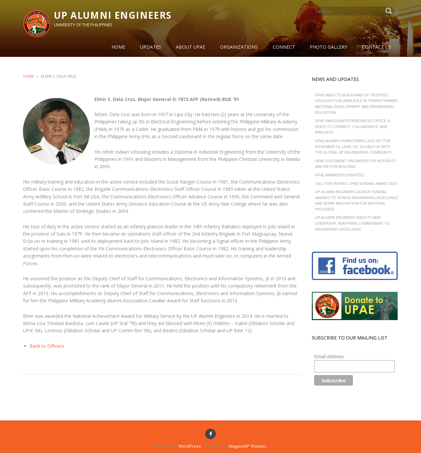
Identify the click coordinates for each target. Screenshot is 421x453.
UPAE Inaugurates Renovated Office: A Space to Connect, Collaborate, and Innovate (352, 126)
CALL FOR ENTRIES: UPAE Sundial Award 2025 (356, 183)
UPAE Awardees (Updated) (339, 174)
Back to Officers (47, 346)
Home (28, 76)
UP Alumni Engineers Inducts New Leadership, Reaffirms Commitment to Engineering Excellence (352, 223)
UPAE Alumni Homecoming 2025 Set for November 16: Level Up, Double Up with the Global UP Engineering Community (353, 146)
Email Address (328, 356)
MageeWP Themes (247, 446)
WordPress (190, 446)
